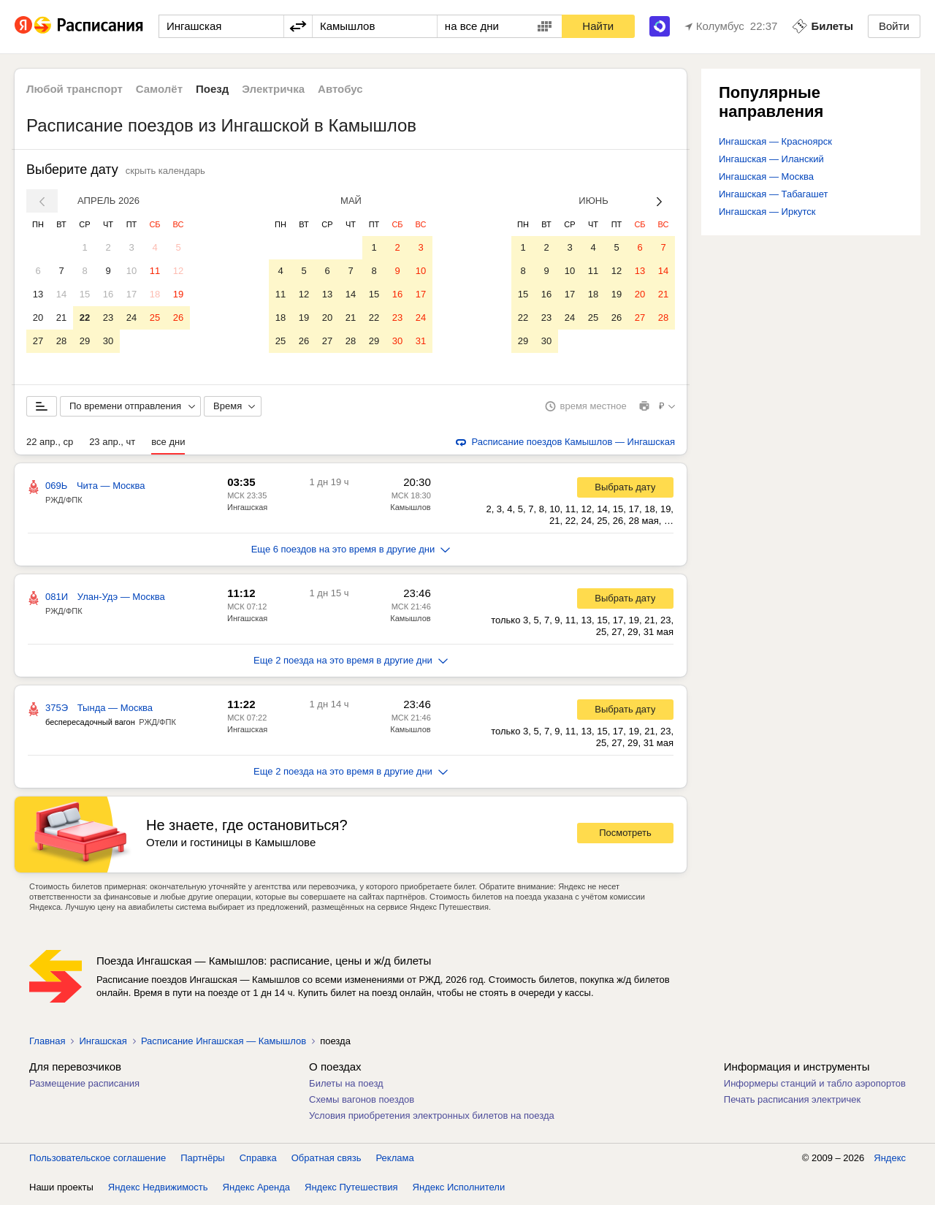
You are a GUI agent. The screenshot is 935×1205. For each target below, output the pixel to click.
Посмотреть (625, 835)
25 (155, 317)
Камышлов (410, 510)
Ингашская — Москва (766, 176)
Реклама (395, 1160)
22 (85, 317)
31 (421, 340)
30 (108, 340)
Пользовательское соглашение (97, 1160)
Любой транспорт (74, 89)
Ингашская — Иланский (771, 158)
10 (131, 270)
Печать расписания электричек (792, 1102)
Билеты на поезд (346, 1086)
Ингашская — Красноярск (775, 141)
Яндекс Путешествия (351, 1190)
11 (155, 270)
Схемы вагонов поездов (361, 1102)
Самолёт (159, 89)
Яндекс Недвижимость (158, 1190)
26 (178, 317)
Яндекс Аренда (256, 1190)
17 (131, 294)
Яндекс (890, 1160)
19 (178, 294)
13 (38, 294)
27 (38, 340)
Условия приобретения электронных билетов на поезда (431, 1118)
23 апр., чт (112, 444)
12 (178, 270)
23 (108, 317)
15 (85, 294)
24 (131, 317)
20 (38, 317)
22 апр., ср (49, 444)
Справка (258, 1160)
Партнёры (202, 1160)
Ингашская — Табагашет (773, 194)
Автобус (340, 89)
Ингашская (247, 510)
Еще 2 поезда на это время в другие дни (350, 663)
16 (108, 294)
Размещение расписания (84, 1086)
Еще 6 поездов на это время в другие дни (351, 552)
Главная (47, 1043)
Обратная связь (326, 1160)
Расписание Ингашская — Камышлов (223, 1043)
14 (61, 294)
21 (61, 317)
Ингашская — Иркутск (767, 211)
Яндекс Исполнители (459, 1190)
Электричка (273, 89)
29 (85, 340)
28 (61, 340)
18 (155, 294)
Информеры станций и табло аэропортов (815, 1086)
